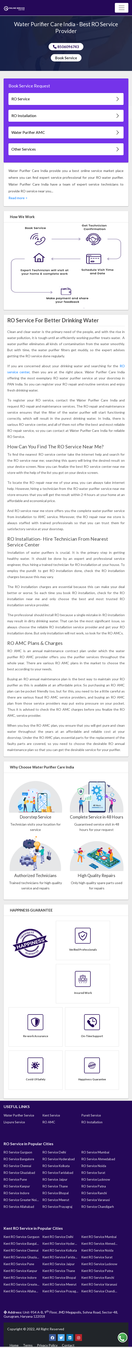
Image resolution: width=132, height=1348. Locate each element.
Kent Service (51, 1115)
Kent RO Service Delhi (58, 1237)
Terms (28, 1345)
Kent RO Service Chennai (21, 1250)
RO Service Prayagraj (57, 1207)
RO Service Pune (15, 1179)
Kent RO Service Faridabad (60, 1257)
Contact (68, 1345)
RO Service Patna (93, 1186)
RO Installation (65, 115)
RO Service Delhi (54, 1152)
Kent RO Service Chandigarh (99, 1291)
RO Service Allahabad (19, 1207)
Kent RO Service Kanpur (20, 1271)
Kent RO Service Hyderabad (60, 1244)
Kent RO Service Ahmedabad (99, 1244)
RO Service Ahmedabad (98, 1159)
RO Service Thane (55, 1186)
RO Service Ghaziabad (19, 1173)
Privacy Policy (47, 1345)
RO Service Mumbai (95, 1152)
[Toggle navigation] (121, 8)
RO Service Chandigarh (97, 1207)
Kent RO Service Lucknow (99, 1264)
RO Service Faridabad (58, 1173)
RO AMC (49, 1122)
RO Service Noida (93, 1166)
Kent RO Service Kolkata (60, 1250)
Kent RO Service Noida (97, 1250)
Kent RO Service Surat (96, 1257)
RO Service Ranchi (94, 1193)
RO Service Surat (93, 1173)
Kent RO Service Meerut (59, 1284)
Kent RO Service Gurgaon (21, 1237)
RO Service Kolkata (56, 1166)
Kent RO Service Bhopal (59, 1278)
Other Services (65, 149)
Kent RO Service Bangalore (21, 1244)
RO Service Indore (16, 1193)
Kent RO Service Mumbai (99, 1237)
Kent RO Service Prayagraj (60, 1291)
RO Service (65, 99)
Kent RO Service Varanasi (99, 1284)
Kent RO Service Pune (19, 1264)
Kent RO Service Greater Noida (21, 1284)
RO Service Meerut (56, 1200)
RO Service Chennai (17, 1166)
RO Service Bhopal (56, 1193)
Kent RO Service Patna (97, 1271)
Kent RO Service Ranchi (97, 1278)
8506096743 (66, 46)
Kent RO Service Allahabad (21, 1291)
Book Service (66, 58)
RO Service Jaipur (55, 1179)
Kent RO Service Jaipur (59, 1264)
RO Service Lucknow (95, 1179)
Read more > (18, 198)
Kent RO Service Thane (59, 1271)
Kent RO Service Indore (20, 1278)
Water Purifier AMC (65, 132)
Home (14, 1345)
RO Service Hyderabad (59, 1159)
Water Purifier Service (19, 1115)
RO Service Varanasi (95, 1200)
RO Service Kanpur (17, 1186)
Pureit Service (91, 1115)
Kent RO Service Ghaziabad (21, 1257)
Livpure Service (14, 1122)
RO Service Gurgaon (18, 1152)
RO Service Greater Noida (21, 1200)
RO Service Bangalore (19, 1159)
